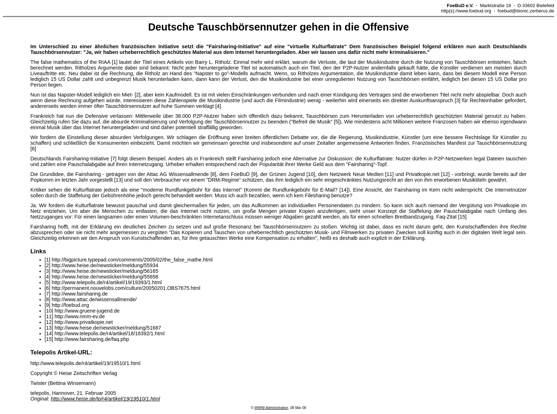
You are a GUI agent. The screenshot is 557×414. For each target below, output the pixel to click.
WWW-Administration (271, 408)
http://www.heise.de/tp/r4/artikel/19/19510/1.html (105, 399)
